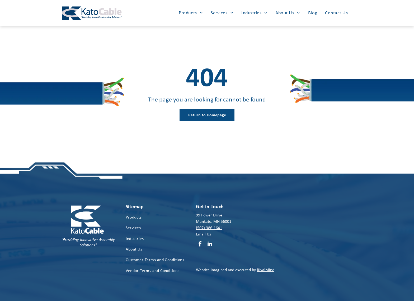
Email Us (203, 234)
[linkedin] (210, 244)
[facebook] (200, 244)
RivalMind (265, 270)
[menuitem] (191, 12)
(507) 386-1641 (209, 228)
